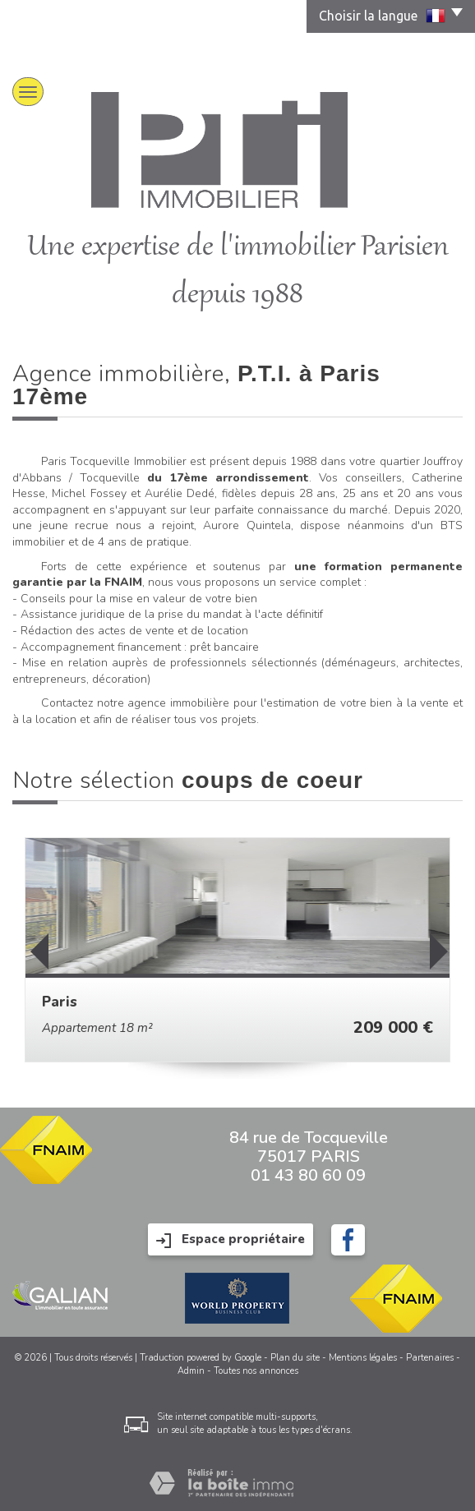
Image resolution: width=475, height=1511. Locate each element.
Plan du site (295, 1358)
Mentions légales (363, 1358)
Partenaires (430, 1358)
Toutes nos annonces (256, 1371)
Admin (191, 1371)
